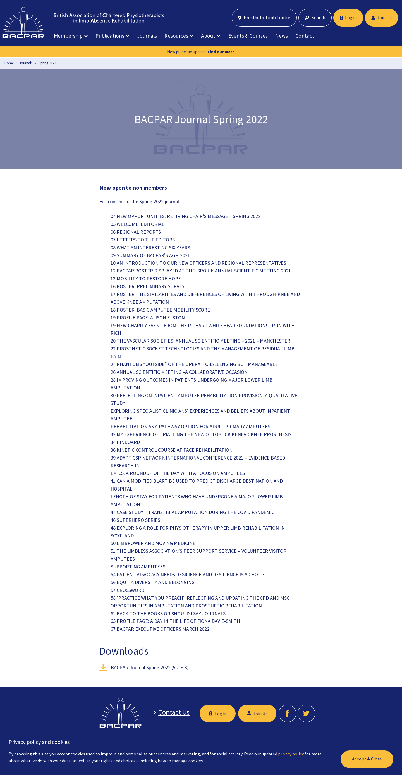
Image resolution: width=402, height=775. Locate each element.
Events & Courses (248, 35)
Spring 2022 (47, 63)
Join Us (381, 18)
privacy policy (291, 754)
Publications (109, 35)
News (281, 35)
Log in (348, 18)
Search (315, 18)
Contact (304, 35)
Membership (68, 35)
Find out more (221, 51)
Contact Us (172, 712)
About (208, 35)
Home (9, 63)
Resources (176, 35)
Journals (147, 35)
